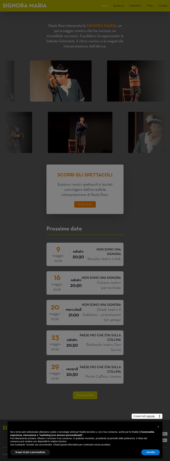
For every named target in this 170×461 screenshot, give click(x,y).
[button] (158, 426)
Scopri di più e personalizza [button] (30, 452)
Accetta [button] (150, 452)
